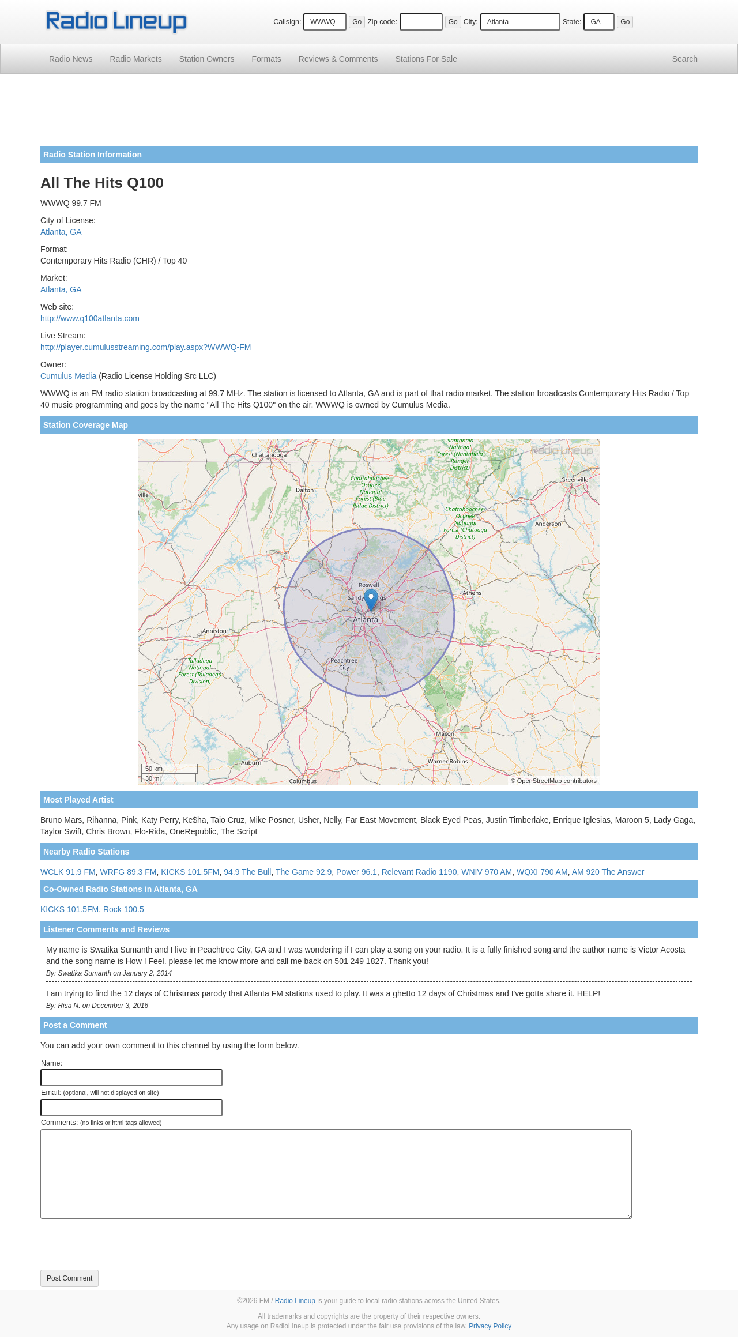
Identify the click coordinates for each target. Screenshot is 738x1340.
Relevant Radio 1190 (419, 871)
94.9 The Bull (247, 871)
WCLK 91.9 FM (68, 871)
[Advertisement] (369, 114)
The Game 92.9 (304, 871)
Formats (266, 58)
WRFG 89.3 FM (128, 871)
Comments (338, 58)
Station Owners (207, 58)
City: (471, 22)
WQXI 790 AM (542, 871)
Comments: (101, 1123)
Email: (100, 1093)
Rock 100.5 (123, 909)
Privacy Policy (490, 1326)
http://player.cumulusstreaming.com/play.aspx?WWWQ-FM (145, 347)
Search (685, 58)
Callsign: (287, 22)
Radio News (70, 58)
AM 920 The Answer (608, 871)
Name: (51, 1063)
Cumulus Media (68, 376)
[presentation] (128, 1244)
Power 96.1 (356, 871)
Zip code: (382, 22)
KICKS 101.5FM (190, 871)
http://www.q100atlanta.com (90, 318)
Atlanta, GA (61, 231)
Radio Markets (135, 58)
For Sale (426, 58)
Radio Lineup (295, 1301)
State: (572, 22)
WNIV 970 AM (486, 871)
